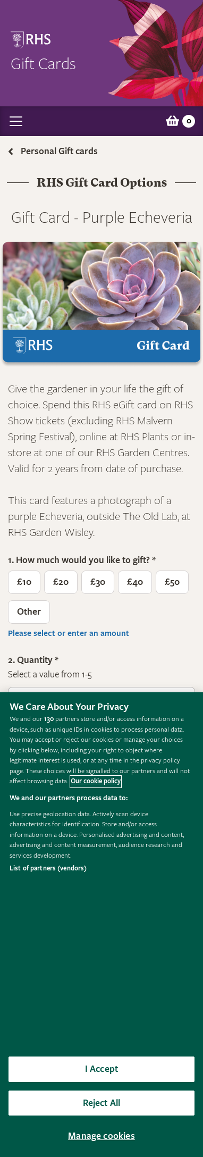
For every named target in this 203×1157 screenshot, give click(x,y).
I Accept (101, 1069)
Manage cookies (101, 1136)
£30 (97, 582)
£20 (61, 582)
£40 (135, 582)
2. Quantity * (33, 660)
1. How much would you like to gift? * (82, 560)
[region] (101, 924)
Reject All (102, 1103)
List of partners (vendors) (48, 869)
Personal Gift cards (59, 151)
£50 (172, 582)
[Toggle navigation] (16, 121)
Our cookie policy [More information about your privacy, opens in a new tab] (96, 781)
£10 (24, 582)
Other (29, 612)
